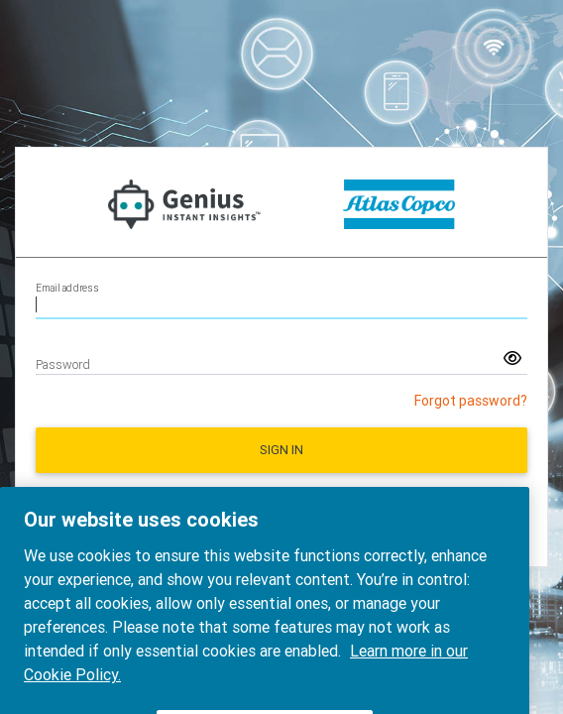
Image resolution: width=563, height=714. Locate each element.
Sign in (281, 449)
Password (63, 364)
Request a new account (281, 499)
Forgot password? (470, 401)
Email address (67, 288)
